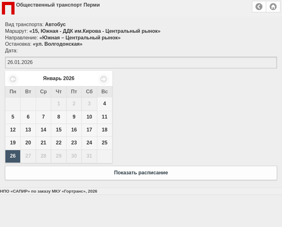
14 (43, 129)
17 (89, 129)
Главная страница (273, 6)
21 (43, 142)
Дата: (11, 50)
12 (13, 129)
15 (59, 129)
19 (13, 142)
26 (13, 156)
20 (28, 142)
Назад (259, 6)
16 (74, 129)
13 (28, 129)
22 (59, 142)
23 (74, 142)
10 (89, 116)
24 (89, 142)
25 (104, 142)
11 (104, 116)
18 (104, 129)
